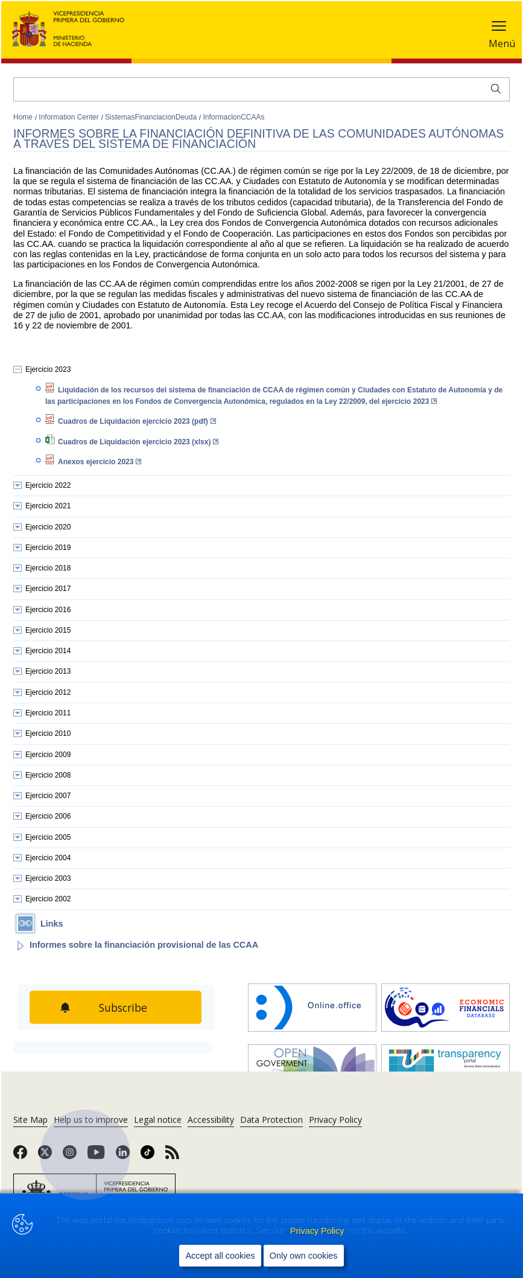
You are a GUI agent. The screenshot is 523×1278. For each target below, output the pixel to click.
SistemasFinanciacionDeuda (151, 117)
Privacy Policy (318, 1231)
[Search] (261, 89)
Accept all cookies (220, 1256)
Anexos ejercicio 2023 (99, 462)
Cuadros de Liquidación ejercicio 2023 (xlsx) (138, 442)
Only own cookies (304, 1256)
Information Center (70, 117)
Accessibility (211, 1119)
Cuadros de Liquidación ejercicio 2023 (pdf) (137, 421)
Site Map (30, 1119)
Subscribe (124, 1007)
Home (23, 117)
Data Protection (271, 1119)
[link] (20, 1156)
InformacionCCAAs (233, 117)
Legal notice (158, 1119)
